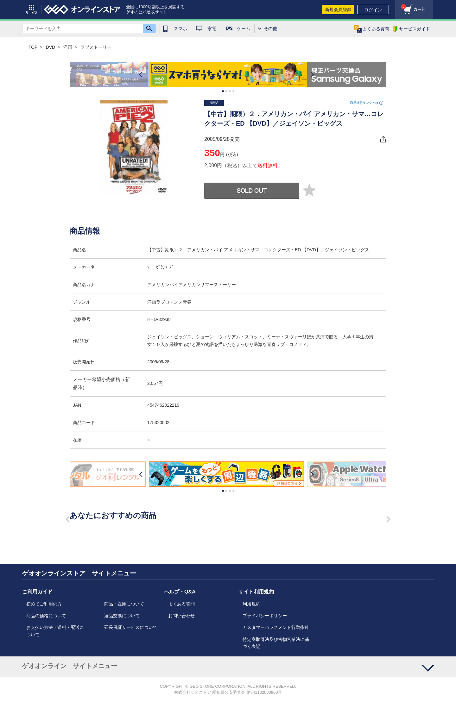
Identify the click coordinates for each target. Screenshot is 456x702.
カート (400, 5)
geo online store (82, 9)
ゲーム (243, 28)
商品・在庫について (124, 603)
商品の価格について (46, 615)
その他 (270, 28)
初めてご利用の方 (44, 603)
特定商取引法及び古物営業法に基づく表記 (276, 643)
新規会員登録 (338, 9)
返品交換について (122, 615)
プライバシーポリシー (265, 615)
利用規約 (251, 603)
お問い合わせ (181, 615)
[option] (228, 74)
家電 (211, 28)
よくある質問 (181, 603)
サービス (31, 9)
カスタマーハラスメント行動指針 (276, 627)
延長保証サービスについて (130, 627)
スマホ (180, 28)
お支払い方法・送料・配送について (55, 631)
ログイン (373, 9)
